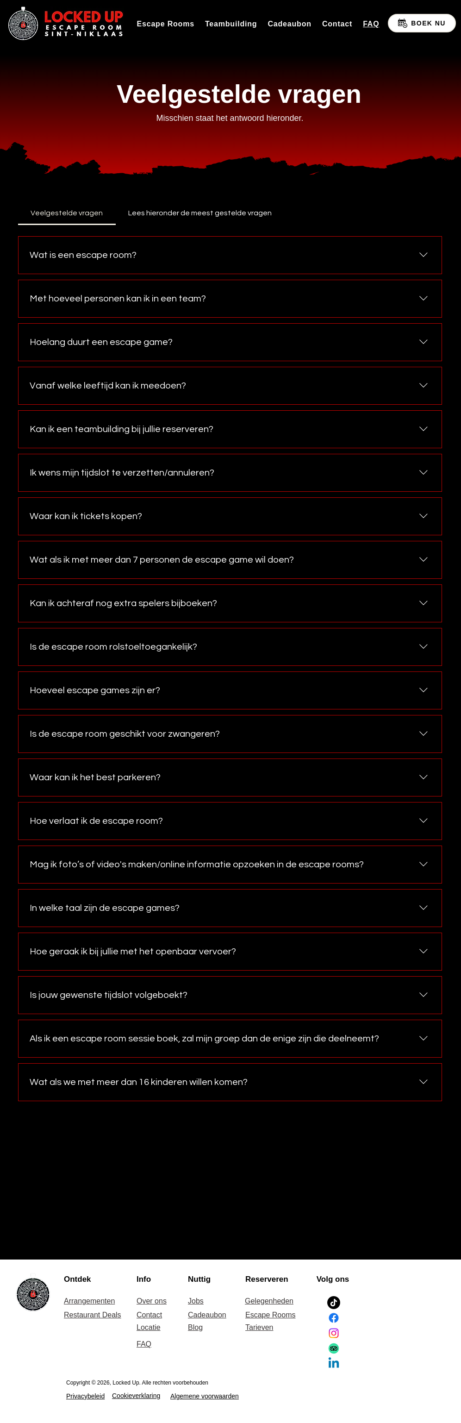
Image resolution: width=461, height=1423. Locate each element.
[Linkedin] (333, 1363)
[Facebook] (333, 1317)
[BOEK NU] (422, 23)
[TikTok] (333, 1302)
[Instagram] (333, 1333)
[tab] (67, 213)
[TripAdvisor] (333, 1348)
